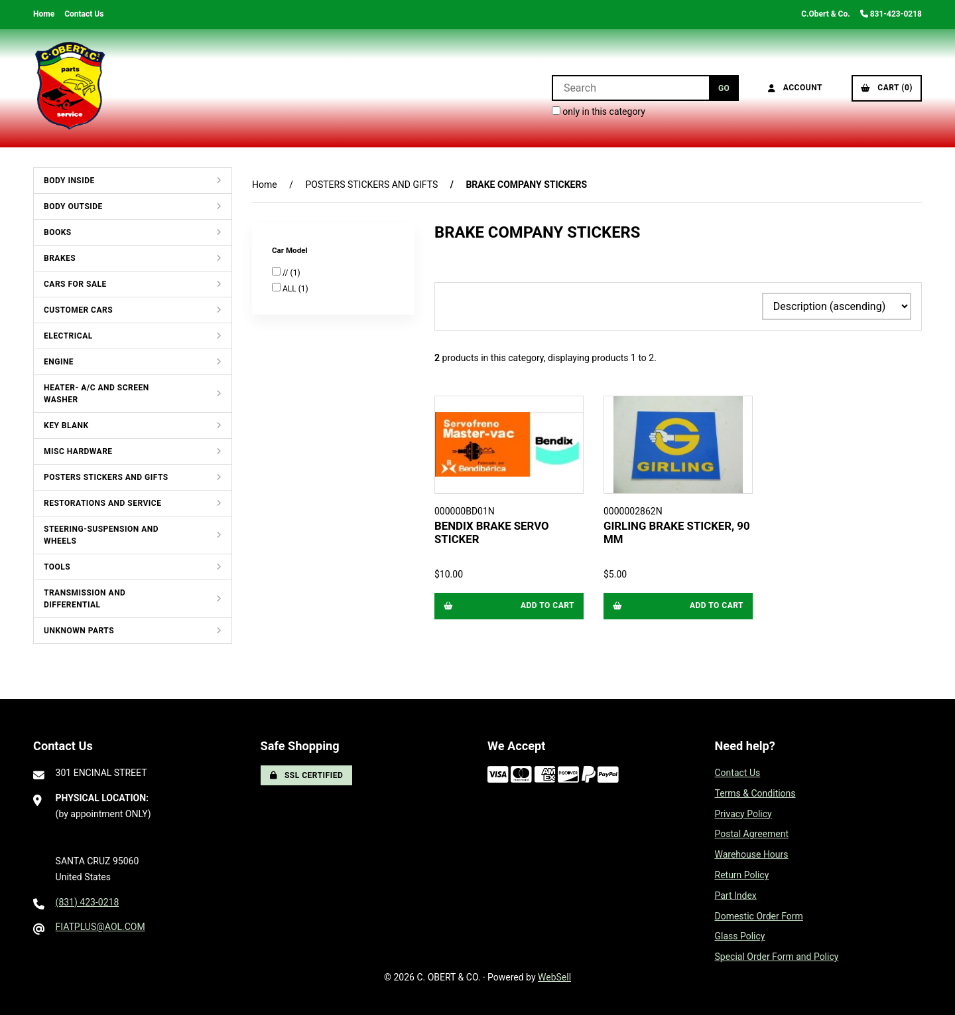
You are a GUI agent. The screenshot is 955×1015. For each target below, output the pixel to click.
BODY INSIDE (69, 180)
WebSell (554, 977)
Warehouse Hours (752, 854)
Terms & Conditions (755, 793)
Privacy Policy (743, 814)
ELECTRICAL (68, 336)
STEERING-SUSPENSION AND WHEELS (101, 535)
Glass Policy (740, 936)
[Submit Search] (724, 88)
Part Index (736, 895)
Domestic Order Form (759, 916)
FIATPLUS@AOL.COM (100, 926)
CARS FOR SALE (75, 284)
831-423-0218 (891, 14)
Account (795, 87)
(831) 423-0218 (87, 902)
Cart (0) (887, 87)
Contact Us (83, 14)
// (286, 272)
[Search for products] (630, 88)
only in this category (598, 111)
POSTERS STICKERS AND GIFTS (106, 477)
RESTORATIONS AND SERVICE (102, 503)
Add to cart (509, 605)
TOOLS (57, 567)
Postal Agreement (752, 833)
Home (43, 14)
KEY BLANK (66, 425)
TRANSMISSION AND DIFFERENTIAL (84, 598)
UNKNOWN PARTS (79, 630)
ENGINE (59, 361)
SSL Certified (307, 775)
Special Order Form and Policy (777, 956)
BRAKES (60, 258)
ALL (290, 288)
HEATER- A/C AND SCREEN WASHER (96, 393)
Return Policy (742, 875)
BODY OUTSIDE (73, 206)
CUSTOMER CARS (78, 310)
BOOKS (58, 232)
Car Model (290, 250)
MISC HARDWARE (78, 451)
